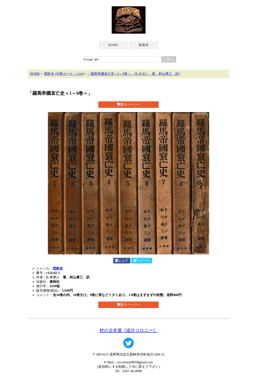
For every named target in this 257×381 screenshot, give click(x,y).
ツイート (141, 260)
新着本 (144, 45)
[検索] (119, 59)
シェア (121, 260)
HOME (113, 45)
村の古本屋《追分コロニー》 (129, 330)
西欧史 (58, 268)
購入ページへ (128, 104)
